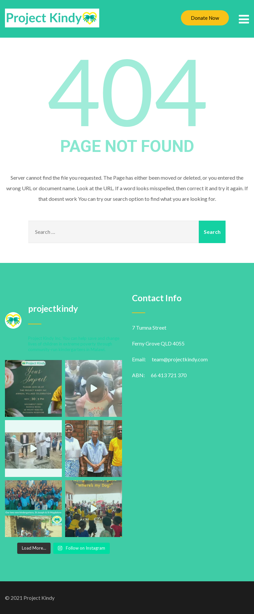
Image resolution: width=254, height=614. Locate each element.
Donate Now (205, 18)
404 (127, 90)
